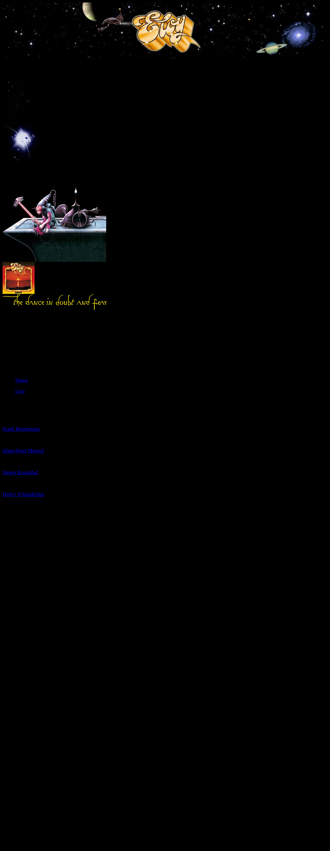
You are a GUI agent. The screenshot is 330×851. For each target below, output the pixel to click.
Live (20, 391)
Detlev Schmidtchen (23, 494)
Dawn (21, 380)
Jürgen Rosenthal (20, 472)
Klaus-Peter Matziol (23, 450)
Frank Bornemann (21, 429)
